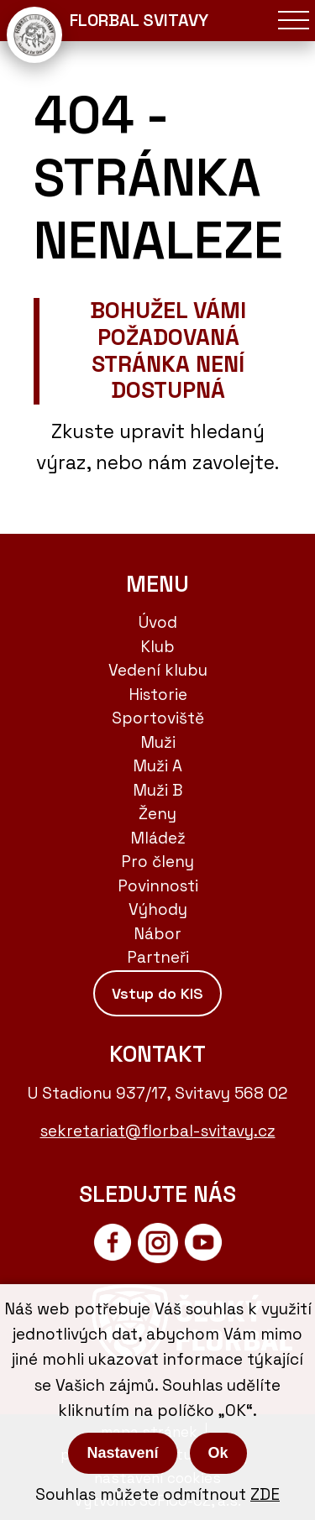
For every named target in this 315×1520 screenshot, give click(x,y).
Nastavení (122, 1452)
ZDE (265, 1494)
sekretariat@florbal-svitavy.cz (158, 1130)
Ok (218, 1452)
